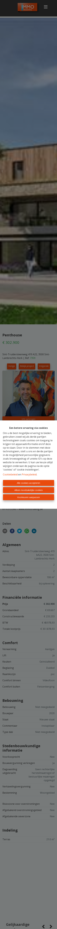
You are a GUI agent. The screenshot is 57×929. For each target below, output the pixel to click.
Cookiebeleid (10, 474)
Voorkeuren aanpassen (28, 497)
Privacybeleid (29, 474)
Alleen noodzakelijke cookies (28, 490)
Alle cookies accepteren (28, 482)
